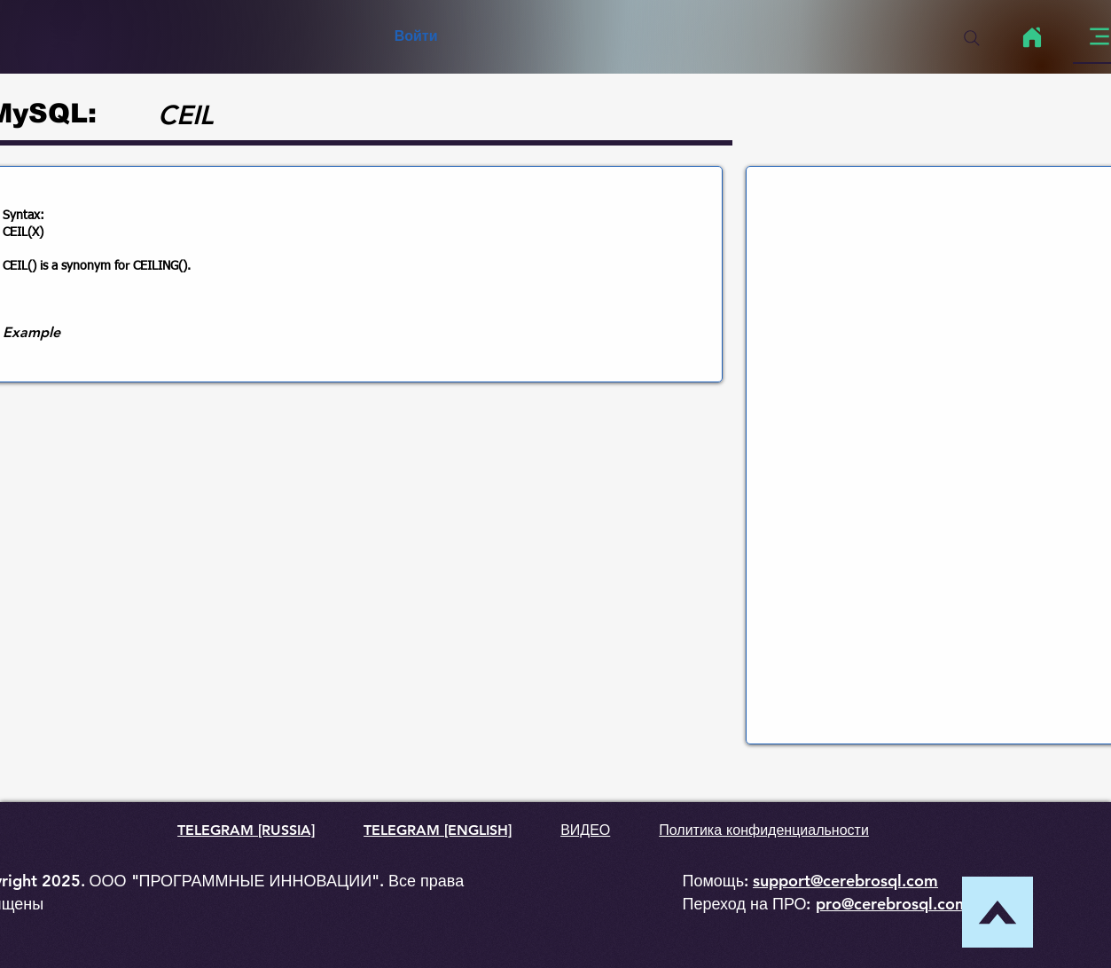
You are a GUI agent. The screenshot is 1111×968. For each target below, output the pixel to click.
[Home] (1032, 37)
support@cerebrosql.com (845, 880)
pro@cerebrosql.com (892, 903)
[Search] (971, 38)
